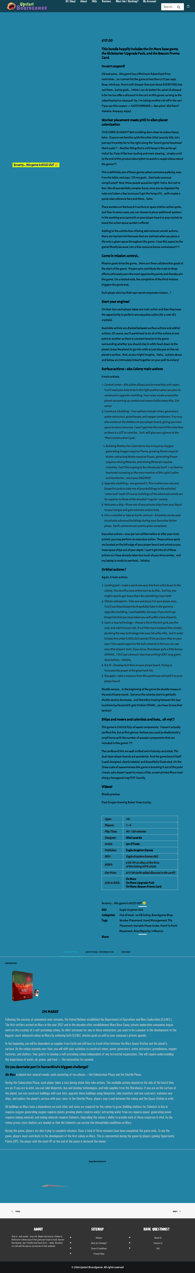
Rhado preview (111, 794)
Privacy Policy (99, 1253)
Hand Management (155, 920)
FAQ (158, 1248)
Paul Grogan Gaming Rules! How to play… (127, 802)
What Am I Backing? (127, 7)
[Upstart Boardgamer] (30, 7)
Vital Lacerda (134, 838)
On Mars (131, 879)
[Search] (168, 6)
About (83, 7)
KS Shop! (71, 7)
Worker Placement (130, 920)
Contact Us (158, 1243)
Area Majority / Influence (148, 931)
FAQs (94, 7)
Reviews (106, 7)
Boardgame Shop (162, 915)
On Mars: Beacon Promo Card (143, 887)
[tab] (99, 953)
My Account (149, 7)
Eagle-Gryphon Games (139, 850)
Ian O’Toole (133, 844)
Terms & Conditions (99, 1248)
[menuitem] (71, 7)
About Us (158, 1237)
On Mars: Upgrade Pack (140, 883)
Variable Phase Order (146, 926)
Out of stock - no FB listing (135, 915)
